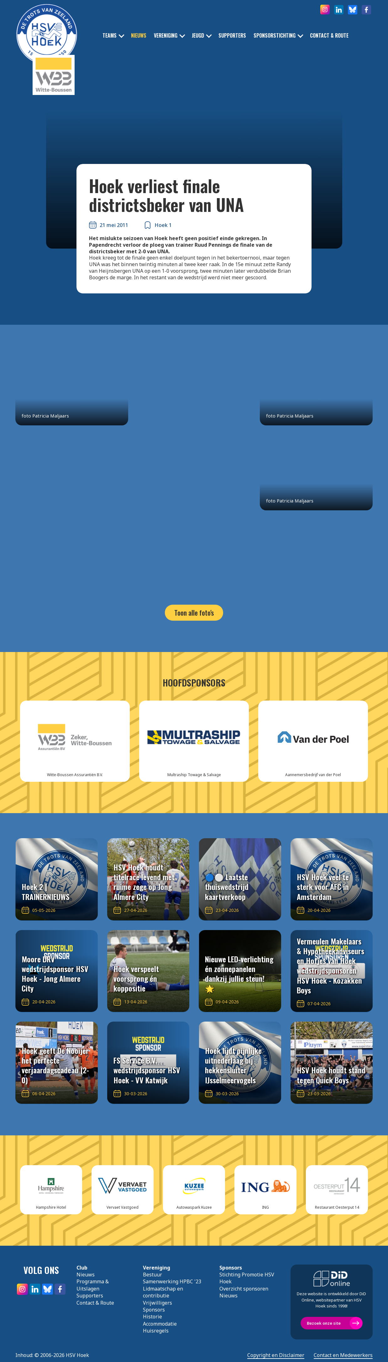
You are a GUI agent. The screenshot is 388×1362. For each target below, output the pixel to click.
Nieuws (138, 35)
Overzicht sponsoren (243, 1288)
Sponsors (154, 1309)
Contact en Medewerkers (343, 1355)
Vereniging (165, 35)
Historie (152, 1316)
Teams (109, 35)
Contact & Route (329, 35)
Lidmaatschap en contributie (163, 1292)
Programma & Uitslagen (92, 1285)
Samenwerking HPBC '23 (172, 1281)
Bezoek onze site (324, 1323)
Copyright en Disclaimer (275, 1355)
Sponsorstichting (275, 35)
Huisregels (156, 1330)
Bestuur (152, 1274)
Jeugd (198, 35)
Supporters (232, 35)
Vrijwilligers (157, 1302)
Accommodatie (160, 1323)
